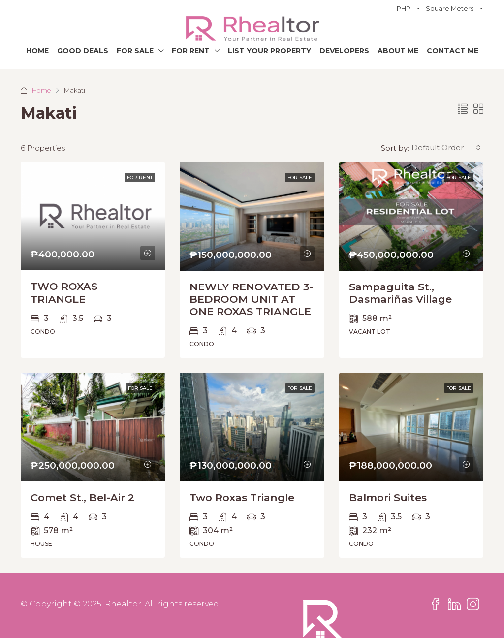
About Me (398, 50)
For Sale (135, 50)
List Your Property (269, 50)
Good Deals (82, 50)
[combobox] (446, 147)
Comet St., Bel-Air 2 (82, 497)
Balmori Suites (388, 497)
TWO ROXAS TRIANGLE (64, 292)
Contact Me (452, 50)
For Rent (191, 50)
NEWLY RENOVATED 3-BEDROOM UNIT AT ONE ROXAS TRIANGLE (251, 299)
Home (37, 50)
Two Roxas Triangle (241, 497)
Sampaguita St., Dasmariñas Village (400, 293)
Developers (344, 50)
